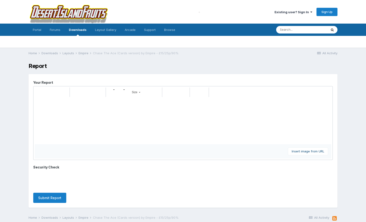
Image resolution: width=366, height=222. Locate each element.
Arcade (130, 30)
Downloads (78, 32)
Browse (169, 30)
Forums (55, 30)
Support (150, 30)
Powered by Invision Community (183, 215)
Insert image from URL (308, 151)
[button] (39, 92)
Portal (37, 30)
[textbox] (183, 120)
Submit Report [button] (49, 179)
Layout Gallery (105, 30)
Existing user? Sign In (293, 12)
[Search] (301, 30)
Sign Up (327, 12)
